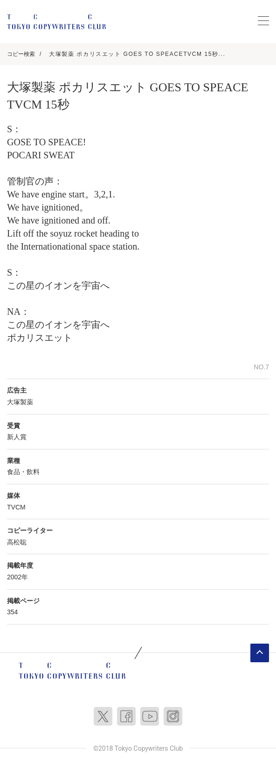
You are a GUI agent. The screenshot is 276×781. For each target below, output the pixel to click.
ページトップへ (259, 653)
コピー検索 (21, 54)
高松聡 (17, 542)
